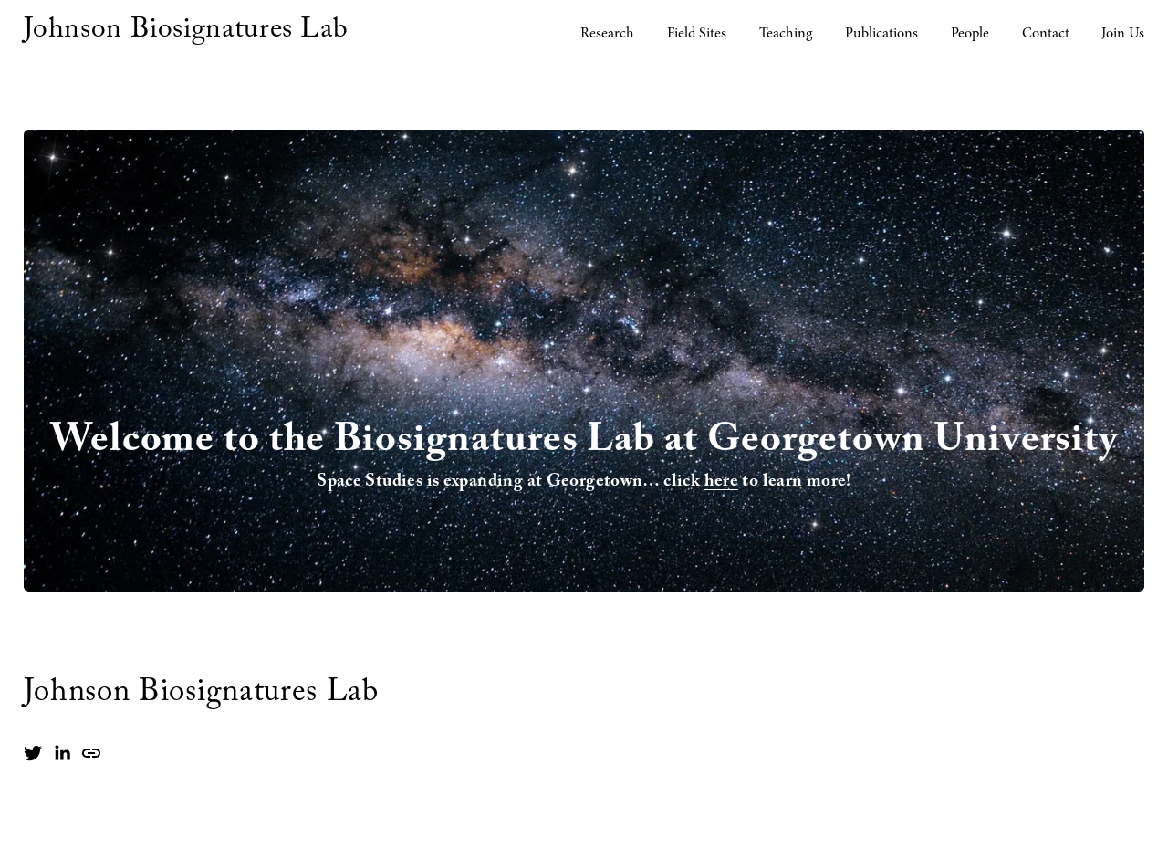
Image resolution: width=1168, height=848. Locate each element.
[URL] (91, 753)
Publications (881, 33)
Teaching (785, 33)
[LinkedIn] (62, 753)
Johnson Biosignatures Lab (186, 32)
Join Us (1122, 33)
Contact (1045, 33)
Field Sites (696, 33)
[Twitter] (33, 753)
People (970, 33)
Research (607, 33)
